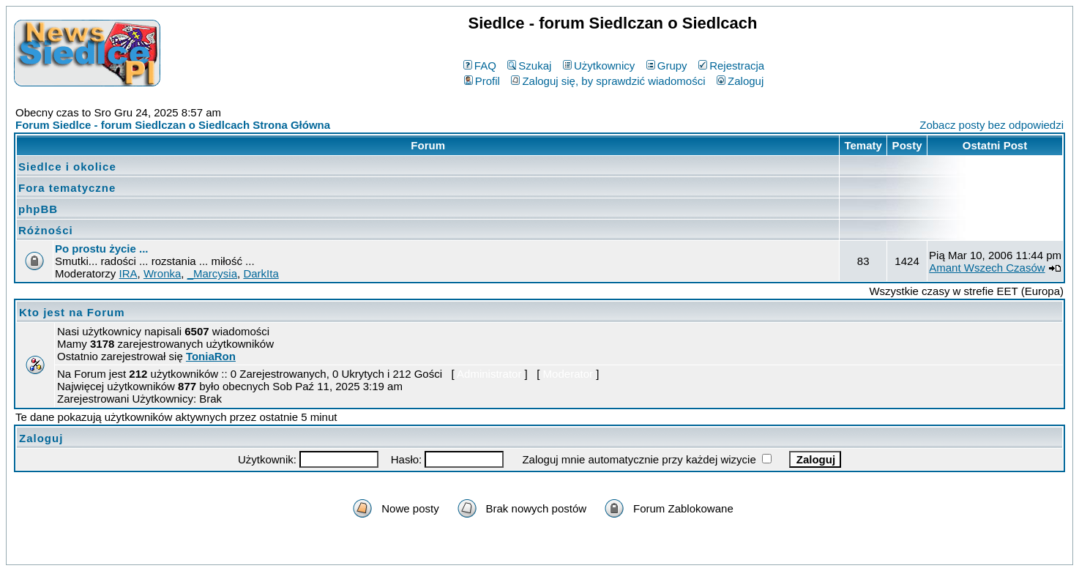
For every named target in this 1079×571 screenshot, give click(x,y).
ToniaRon (211, 356)
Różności (45, 230)
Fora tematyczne (67, 188)
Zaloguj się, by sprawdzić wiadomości (608, 81)
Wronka (162, 273)
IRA (128, 273)
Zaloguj (740, 81)
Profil (482, 81)
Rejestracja (731, 65)
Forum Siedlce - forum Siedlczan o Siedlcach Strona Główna (172, 125)
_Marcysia (212, 273)
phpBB (38, 209)
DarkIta (260, 273)
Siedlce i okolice (67, 166)
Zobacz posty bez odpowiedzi (991, 125)
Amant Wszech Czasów (987, 267)
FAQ (479, 65)
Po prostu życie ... (102, 248)
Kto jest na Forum (72, 312)
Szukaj (529, 65)
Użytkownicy (599, 65)
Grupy (666, 65)
